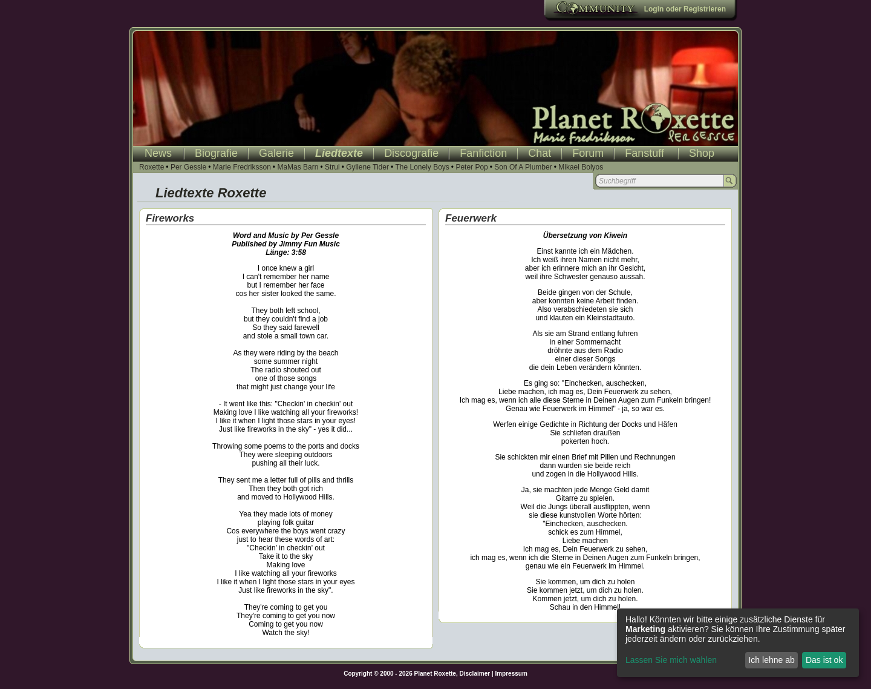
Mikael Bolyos (580, 167)
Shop (701, 153)
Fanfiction (483, 153)
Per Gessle (188, 167)
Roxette (151, 167)
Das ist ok (824, 660)
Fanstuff (644, 153)
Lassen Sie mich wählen (671, 660)
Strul (332, 167)
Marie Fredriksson (242, 167)
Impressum (511, 673)
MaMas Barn (297, 167)
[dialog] (738, 642)
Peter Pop (471, 167)
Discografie (411, 153)
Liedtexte (339, 153)
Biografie (216, 153)
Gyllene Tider (367, 167)
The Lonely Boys (422, 167)
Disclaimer (475, 673)
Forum (588, 153)
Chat (539, 153)
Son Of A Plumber (523, 167)
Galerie (276, 153)
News (158, 153)
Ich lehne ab (771, 660)
